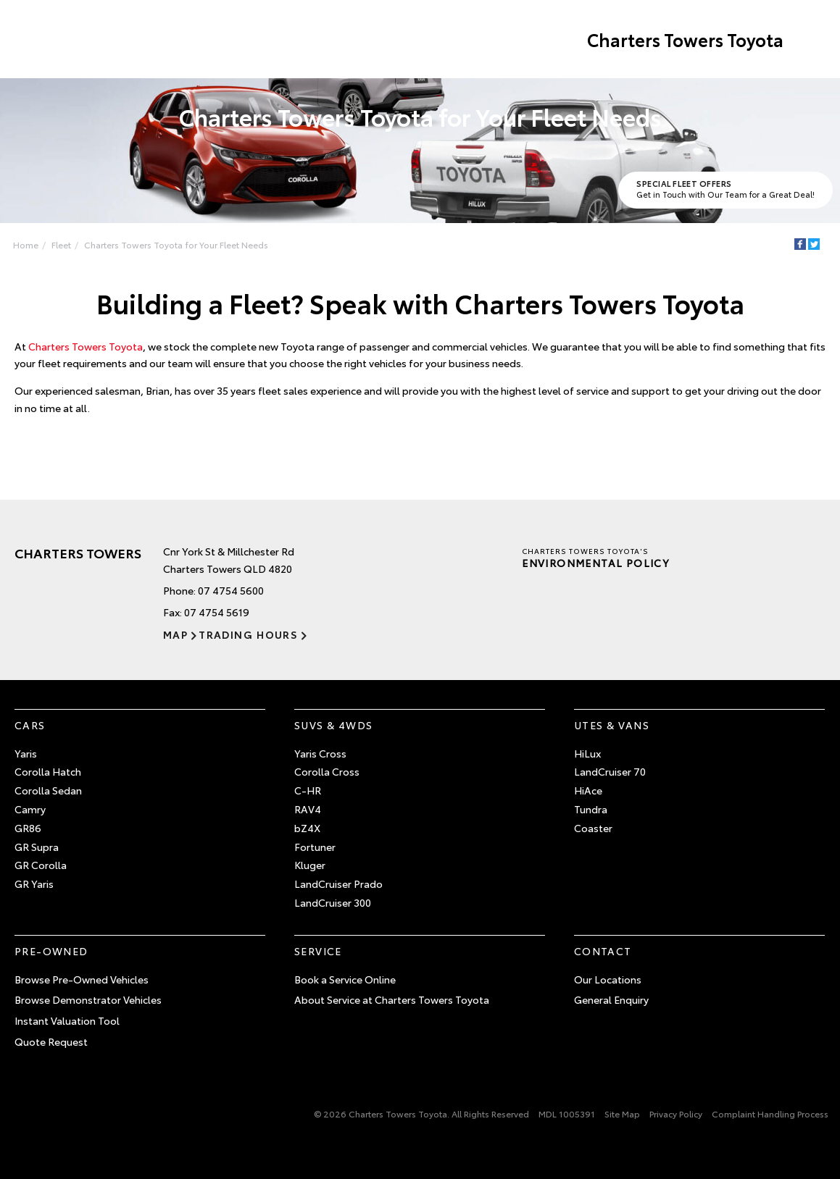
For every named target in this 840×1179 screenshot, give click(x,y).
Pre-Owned (51, 951)
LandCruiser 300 (332, 902)
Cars (30, 725)
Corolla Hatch (47, 771)
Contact (603, 951)
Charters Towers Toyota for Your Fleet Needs (176, 244)
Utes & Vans (611, 725)
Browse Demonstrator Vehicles (88, 999)
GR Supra (36, 846)
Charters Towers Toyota (685, 39)
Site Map (622, 1113)
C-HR (307, 790)
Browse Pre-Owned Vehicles (81, 979)
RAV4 (307, 809)
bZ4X (307, 828)
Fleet (61, 244)
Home (25, 244)
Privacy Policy (675, 1113)
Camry (30, 809)
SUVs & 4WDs (333, 725)
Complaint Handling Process (770, 1113)
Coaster (593, 828)
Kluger (309, 864)
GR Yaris (34, 883)
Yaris (25, 753)
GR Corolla (40, 864)
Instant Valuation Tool (67, 1020)
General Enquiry (611, 999)
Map (175, 634)
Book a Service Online (345, 979)
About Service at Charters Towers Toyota (391, 999)
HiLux (587, 753)
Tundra (590, 809)
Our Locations (607, 979)
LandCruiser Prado (338, 883)
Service (318, 951)
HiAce (588, 790)
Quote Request (51, 1041)
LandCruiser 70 (610, 771)
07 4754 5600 (231, 590)
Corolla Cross (326, 771)
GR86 (27, 828)
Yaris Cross (320, 753)
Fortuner (315, 846)
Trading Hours (248, 634)
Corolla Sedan (48, 790)
